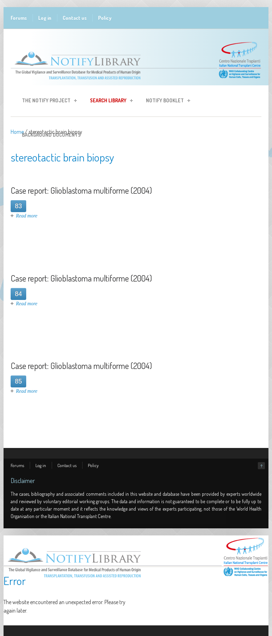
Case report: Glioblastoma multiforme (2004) (81, 190)
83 (18, 206)
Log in (44, 18)
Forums (19, 18)
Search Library (109, 101)
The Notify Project (47, 101)
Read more (27, 215)
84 (18, 293)
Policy (105, 18)
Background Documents (51, 135)
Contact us (75, 18)
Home (17, 131)
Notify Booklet (166, 101)
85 (18, 381)
